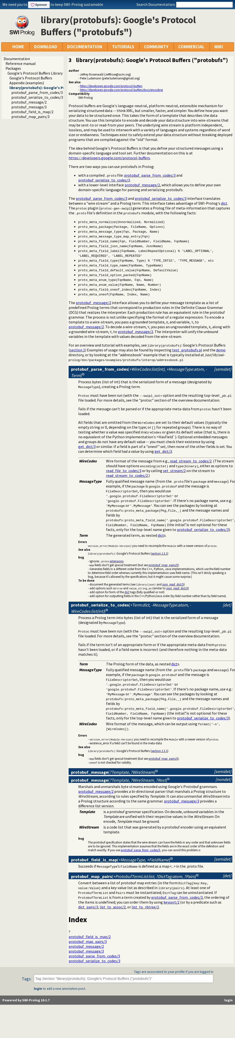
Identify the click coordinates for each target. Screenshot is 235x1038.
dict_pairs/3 (88, 907)
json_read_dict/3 (173, 584)
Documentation (17, 58)
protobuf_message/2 (29, 102)
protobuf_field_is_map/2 (32, 111)
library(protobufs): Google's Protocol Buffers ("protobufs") (62, 87)
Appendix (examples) (26, 82)
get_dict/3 (87, 446)
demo (221, 350)
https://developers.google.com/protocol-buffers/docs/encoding (121, 90)
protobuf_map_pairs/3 (30, 116)
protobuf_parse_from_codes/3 (37, 92)
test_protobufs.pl (187, 350)
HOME (18, 46)
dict (224, 203)
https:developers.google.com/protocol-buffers (109, 157)
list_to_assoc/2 (113, 907)
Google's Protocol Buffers (30, 78)
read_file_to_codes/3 (123, 470)
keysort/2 (171, 902)
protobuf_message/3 (29, 106)
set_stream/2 (174, 470)
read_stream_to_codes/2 (191, 461)
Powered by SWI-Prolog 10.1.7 (26, 1000)
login (38, 988)
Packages (13, 68)
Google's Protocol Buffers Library (35, 73)
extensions (116, 561)
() (113, 772)
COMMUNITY (156, 46)
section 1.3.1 (159, 553)
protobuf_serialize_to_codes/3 (37, 97)
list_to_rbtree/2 (145, 907)
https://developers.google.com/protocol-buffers (111, 86)
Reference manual (21, 63)
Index (78, 919)
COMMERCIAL (191, 46)
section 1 (77, 350)
